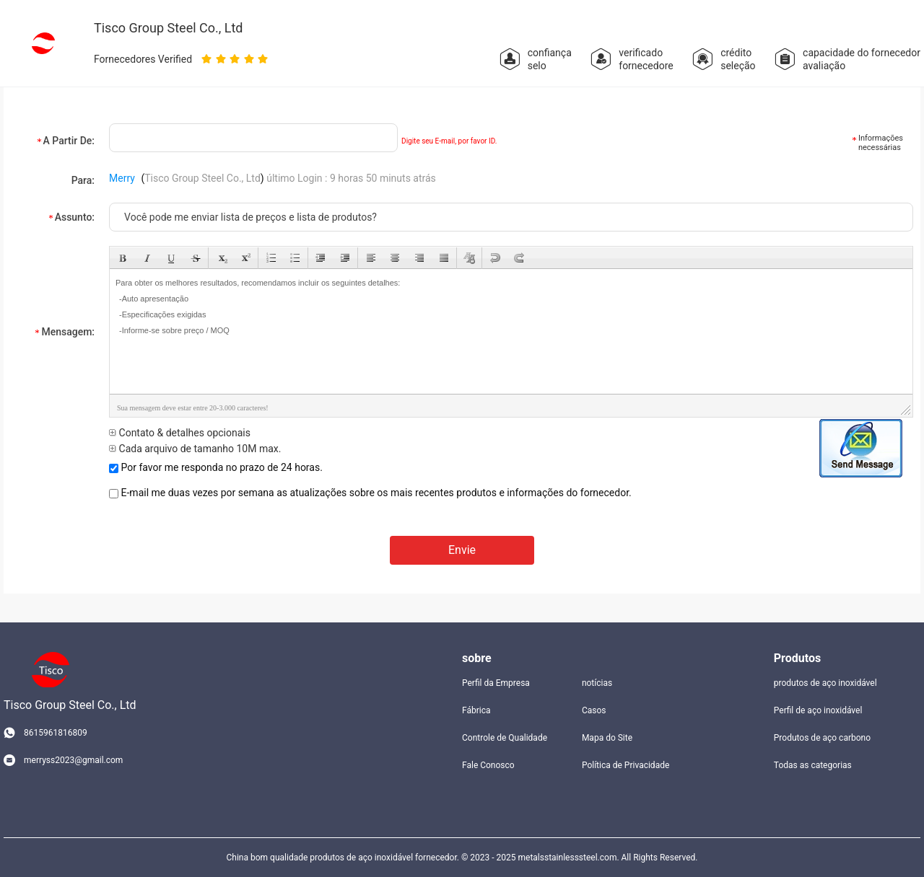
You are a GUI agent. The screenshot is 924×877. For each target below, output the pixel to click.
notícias (597, 683)
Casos (594, 710)
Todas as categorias (813, 765)
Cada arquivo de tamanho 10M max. (195, 448)
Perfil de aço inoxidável (818, 710)
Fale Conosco (488, 765)
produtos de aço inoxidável (825, 683)
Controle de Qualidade (504, 738)
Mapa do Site (607, 738)
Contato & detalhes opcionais (179, 432)
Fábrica (476, 710)
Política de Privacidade (625, 765)
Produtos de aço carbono (822, 738)
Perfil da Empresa (496, 683)
